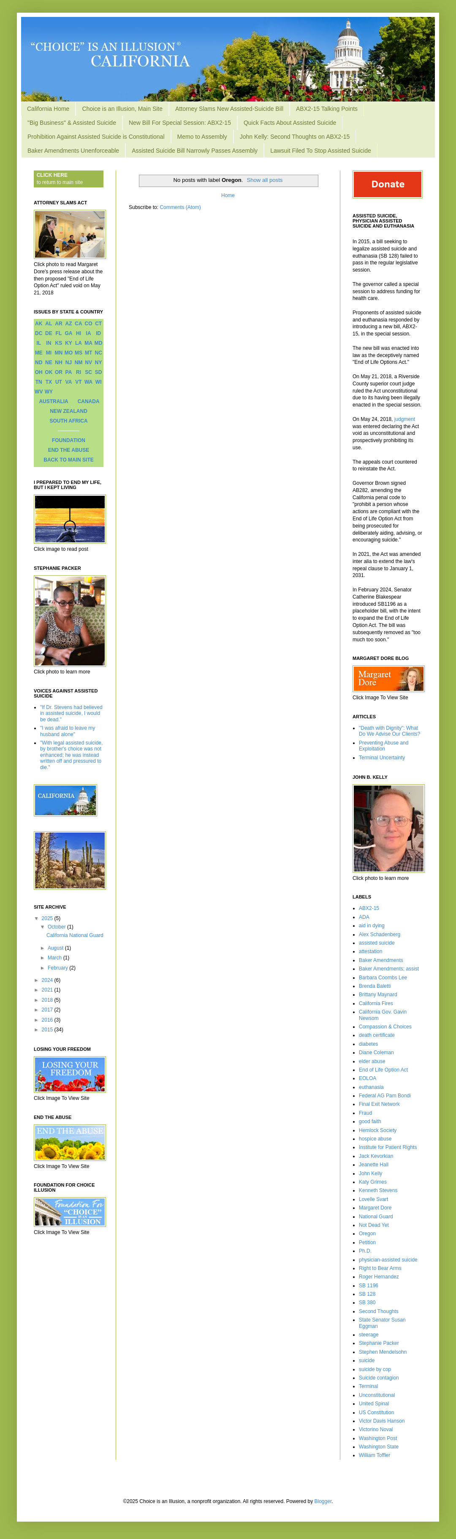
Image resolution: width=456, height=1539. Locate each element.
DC (38, 333)
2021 (48, 990)
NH (58, 363)
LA (78, 343)
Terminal (368, 1386)
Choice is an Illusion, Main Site (122, 108)
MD (99, 343)
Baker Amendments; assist (389, 969)
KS (58, 343)
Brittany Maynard (378, 995)
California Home (48, 108)
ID (98, 333)
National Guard (376, 1217)
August (56, 948)
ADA (364, 917)
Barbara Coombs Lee (383, 978)
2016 (48, 1020)
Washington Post (378, 1438)
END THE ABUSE (69, 450)
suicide (367, 1360)
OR (58, 372)
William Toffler (374, 1455)
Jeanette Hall (373, 1165)
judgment (404, 419)
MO (69, 353)
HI (78, 333)
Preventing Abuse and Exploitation (383, 746)
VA (68, 382)
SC (88, 372)
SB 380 (367, 1302)
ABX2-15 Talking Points (327, 108)
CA (78, 324)
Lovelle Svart (373, 1199)
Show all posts (264, 180)
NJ (68, 363)
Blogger (323, 1501)
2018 (48, 1000)
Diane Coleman (376, 1052)
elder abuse (372, 1061)
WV (39, 392)
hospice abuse (375, 1139)
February (58, 968)
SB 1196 (368, 1286)
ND (38, 363)
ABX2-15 (369, 908)
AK (38, 324)
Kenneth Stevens (378, 1190)
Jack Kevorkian (376, 1156)
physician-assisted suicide (388, 1260)
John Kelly (370, 1173)
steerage (369, 1335)
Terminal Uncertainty (382, 758)
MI (49, 353)
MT (88, 353)
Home (228, 195)
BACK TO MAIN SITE (68, 460)
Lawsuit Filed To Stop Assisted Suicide (320, 150)
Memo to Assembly (202, 136)
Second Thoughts (379, 1311)
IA (88, 333)
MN (59, 353)
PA (68, 372)
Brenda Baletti (375, 986)
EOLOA (367, 1078)
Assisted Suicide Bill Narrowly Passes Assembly (195, 150)
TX (49, 382)
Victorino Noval (376, 1429)
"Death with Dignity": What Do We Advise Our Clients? (389, 731)
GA (68, 333)
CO (88, 324)
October (57, 927)
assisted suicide (377, 943)
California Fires (376, 1003)
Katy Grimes (373, 1182)
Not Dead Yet (374, 1225)
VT (78, 382)
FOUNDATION (68, 440)
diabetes (368, 1044)
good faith (370, 1121)
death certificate (377, 1035)
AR (58, 324)
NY (98, 363)
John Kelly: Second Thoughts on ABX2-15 (295, 136)
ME (39, 353)
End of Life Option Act (383, 1070)
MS (78, 353)
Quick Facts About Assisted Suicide (290, 122)
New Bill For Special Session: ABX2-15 (180, 122)
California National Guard (74, 935)
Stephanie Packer (379, 1343)
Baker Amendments (381, 960)
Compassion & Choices (385, 1027)
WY (49, 392)
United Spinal (374, 1404)
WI (98, 382)
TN (38, 382)
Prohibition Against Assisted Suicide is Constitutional (96, 136)
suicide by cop (375, 1369)
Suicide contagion (379, 1378)
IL (38, 343)
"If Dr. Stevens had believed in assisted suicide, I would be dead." (71, 713)
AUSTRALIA (53, 401)
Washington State (379, 1447)
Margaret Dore (375, 1208)
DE (48, 333)
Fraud (365, 1113)
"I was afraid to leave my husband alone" (67, 731)
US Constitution (376, 1412)
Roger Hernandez (379, 1277)
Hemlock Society (377, 1130)
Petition (367, 1242)
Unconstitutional (377, 1395)
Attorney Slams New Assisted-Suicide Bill (229, 108)
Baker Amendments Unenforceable (73, 150)
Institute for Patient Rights (388, 1147)
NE (48, 363)
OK (48, 372)
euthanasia (371, 1087)
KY (68, 343)
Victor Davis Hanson (382, 1421)
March (55, 958)
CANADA (89, 401)
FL (59, 333)
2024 (48, 980)
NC (98, 353)
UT (58, 382)
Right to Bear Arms (380, 1268)
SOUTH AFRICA (68, 421)
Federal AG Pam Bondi (385, 1096)
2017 (48, 1010)
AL (48, 324)
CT (98, 324)
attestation (370, 951)
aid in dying (372, 926)
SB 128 (367, 1294)
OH (39, 372)
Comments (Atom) (180, 207)
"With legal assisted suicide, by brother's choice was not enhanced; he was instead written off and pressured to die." (71, 755)
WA (88, 382)
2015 (48, 1030)
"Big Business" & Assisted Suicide (71, 122)
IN (48, 343)
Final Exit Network (379, 1104)
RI (78, 372)
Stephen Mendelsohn (383, 1352)
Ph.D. (365, 1251)
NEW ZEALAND (68, 411)
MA (88, 343)
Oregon (367, 1234)
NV (88, 363)
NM (79, 363)
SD (98, 372)
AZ (68, 324)
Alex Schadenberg (379, 934)
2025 (48, 918)
